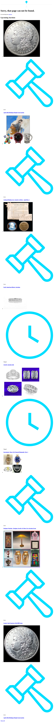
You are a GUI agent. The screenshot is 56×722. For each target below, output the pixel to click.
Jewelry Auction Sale (9, 364)
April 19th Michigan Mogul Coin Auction (14, 717)
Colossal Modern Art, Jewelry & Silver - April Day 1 (17, 199)
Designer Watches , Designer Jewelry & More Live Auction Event (20, 528)
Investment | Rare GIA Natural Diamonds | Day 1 (16, 452)
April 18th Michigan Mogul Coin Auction (14, 112)
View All (3, 720)
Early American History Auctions (12, 287)
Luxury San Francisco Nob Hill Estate (13, 623)
